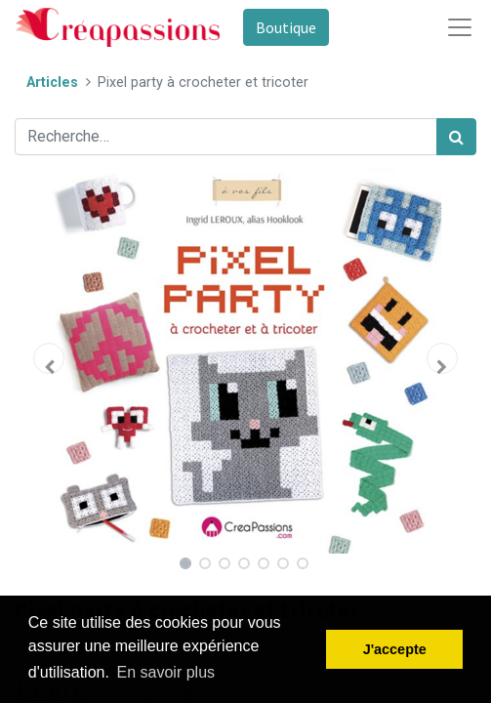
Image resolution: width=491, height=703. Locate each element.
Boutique (286, 27)
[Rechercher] (456, 136)
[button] (49, 358)
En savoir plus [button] (166, 672)
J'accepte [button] (395, 649)
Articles (52, 82)
